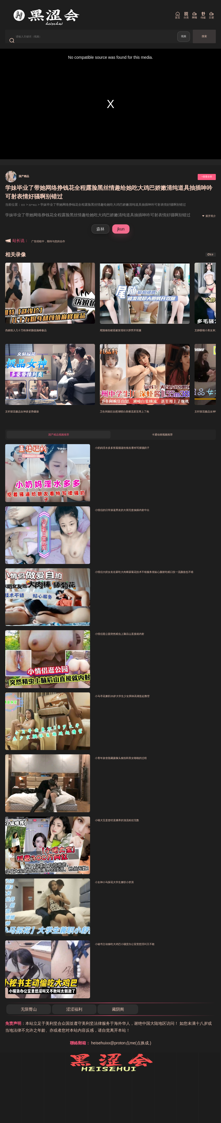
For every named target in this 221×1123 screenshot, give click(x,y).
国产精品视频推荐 (59, 445)
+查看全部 (201, 185)
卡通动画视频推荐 (162, 445)
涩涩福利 (76, 1022)
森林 (100, 237)
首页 (24, 213)
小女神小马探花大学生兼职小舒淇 (127, 894)
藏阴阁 (121, 1022)
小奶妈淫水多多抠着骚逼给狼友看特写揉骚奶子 (140, 460)
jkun (121, 237)
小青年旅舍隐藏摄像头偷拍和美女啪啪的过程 (138, 770)
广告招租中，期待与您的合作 (57, 249)
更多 (207, 263)
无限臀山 (29, 1022)
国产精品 (28, 183)
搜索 (204, 40)
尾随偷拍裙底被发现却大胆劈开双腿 (134, 338)
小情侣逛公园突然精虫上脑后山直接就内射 (136, 646)
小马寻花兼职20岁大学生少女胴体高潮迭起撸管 (140, 708)
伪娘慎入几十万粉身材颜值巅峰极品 (39, 338)
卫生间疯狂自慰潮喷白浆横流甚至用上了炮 (141, 419)
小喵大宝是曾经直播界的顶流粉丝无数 (131, 832)
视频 (182, 40)
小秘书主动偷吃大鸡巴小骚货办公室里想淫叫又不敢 (144, 956)
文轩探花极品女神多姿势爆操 (33, 419)
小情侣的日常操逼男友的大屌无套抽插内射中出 (140, 522)
